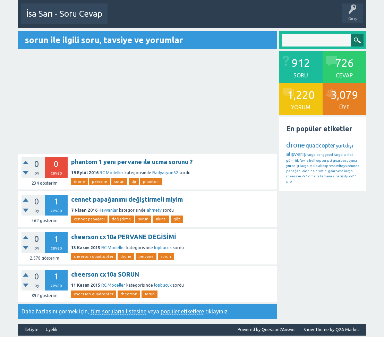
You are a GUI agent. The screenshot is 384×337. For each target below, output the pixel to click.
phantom (151, 181)
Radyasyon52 (165, 172)
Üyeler (300, 19)
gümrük (292, 160)
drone (79, 181)
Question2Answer (279, 329)
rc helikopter (316, 160)
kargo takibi (343, 154)
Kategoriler (276, 19)
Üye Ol (119, 19)
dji (133, 181)
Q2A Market (347, 329)
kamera (326, 176)
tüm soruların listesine (118, 311)
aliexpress (326, 165)
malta (314, 176)
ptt (329, 160)
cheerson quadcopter (93, 256)
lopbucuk (163, 247)
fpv (302, 160)
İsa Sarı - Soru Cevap (64, 13)
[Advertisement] (148, 101)
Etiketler (250, 19)
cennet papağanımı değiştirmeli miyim (127, 198)
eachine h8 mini (314, 170)
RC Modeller (111, 172)
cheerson (128, 294)
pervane (99, 181)
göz (176, 219)
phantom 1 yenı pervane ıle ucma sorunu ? (132, 161)
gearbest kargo (340, 170)
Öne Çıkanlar (223, 19)
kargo (311, 154)
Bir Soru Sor (145, 19)
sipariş (338, 176)
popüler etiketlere (182, 311)
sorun (119, 181)
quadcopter (320, 145)
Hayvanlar (108, 210)
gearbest (340, 160)
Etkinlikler (173, 19)
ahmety (154, 210)
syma (353, 160)
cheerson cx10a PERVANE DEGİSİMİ (123, 236)
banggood (324, 154)
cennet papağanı (89, 219)
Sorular (196, 19)
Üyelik (51, 329)
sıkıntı (161, 219)
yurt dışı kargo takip (302, 165)
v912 (306, 176)
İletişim (32, 329)
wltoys (341, 165)
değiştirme (121, 219)
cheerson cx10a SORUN (105, 273)
